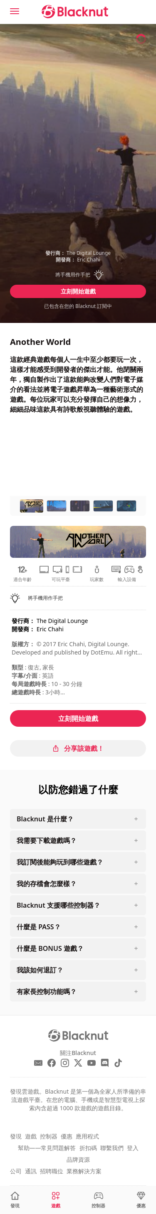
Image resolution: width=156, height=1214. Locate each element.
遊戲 (31, 1136)
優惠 (66, 1136)
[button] (78, 275)
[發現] (15, 1200)
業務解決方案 (84, 1171)
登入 (133, 1148)
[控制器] (98, 1200)
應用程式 (87, 1136)
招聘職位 (51, 1171)
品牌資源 (78, 1159)
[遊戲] (56, 1200)
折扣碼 (88, 1148)
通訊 (31, 1171)
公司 (16, 1171)
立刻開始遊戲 (78, 291)
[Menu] (14, 11)
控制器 (48, 1136)
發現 (16, 1136)
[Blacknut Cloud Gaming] (75, 11)
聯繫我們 (112, 1148)
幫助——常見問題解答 (47, 1148)
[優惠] (141, 1200)
